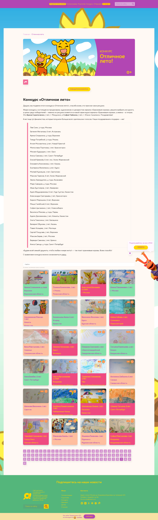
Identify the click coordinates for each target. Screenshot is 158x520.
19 (97, 451)
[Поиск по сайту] (123, 4)
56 (29, 459)
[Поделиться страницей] (25, 82)
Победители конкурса (79, 89)
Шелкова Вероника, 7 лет (35, 406)
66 (69, 459)
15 (81, 451)
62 (53, 459)
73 (97, 459)
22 (109, 451)
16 (85, 451)
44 (89, 455)
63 (57, 459)
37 (61, 455)
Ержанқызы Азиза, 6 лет (63, 317)
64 (61, 459)
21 (105, 451)
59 (41, 459)
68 (77, 459)
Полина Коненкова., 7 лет (64, 287)
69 (81, 459)
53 (125, 455)
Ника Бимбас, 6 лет (32, 376)
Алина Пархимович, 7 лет (121, 287)
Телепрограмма (72, 4)
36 (57, 455)
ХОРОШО (89, 516)
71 (89, 459)
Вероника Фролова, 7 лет (93, 317)
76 (109, 459)
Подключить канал (57, 4)
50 (113, 455)
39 (69, 455)
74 (101, 459)
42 (81, 455)
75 (105, 459)
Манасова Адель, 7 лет (63, 436)
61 (49, 459)
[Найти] (133, 4)
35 (53, 455)
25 (121, 451)
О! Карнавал (98, 4)
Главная (26, 34)
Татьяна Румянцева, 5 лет (121, 347)
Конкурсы (89, 4)
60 (45, 459)
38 (65, 455)
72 (93, 459)
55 (24, 459)
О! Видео (106, 4)
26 (125, 451)
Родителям (82, 4)
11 (65, 451)
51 (117, 455)
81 (129, 459)
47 (101, 455)
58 (37, 459)
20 (101, 451)
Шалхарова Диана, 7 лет (92, 406)
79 (121, 459)
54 (129, 455)
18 (93, 451)
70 (85, 459)
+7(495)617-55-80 (93, 497)
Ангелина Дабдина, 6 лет (121, 376)
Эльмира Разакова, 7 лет (92, 436)
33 (45, 455)
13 (73, 451)
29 (29, 455)
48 (105, 455)
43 (85, 455)
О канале (64, 507)
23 (113, 451)
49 (109, 455)
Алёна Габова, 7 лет (119, 317)
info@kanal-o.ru (90, 499)
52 (121, 455)
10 (61, 451)
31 (37, 455)
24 (117, 451)
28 (24, 455)
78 (117, 459)
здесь (63, 255)
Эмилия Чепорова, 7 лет (63, 347)
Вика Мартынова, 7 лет (34, 347)
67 (73, 459)
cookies (79, 517)
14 (77, 451)
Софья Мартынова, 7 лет (121, 436)
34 (49, 455)
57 (33, 459)
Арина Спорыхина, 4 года (35, 287)
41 (77, 455)
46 (97, 455)
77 (113, 459)
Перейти (140, 247)
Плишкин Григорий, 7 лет (93, 347)
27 (129, 451)
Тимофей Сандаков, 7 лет (35, 436)
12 (69, 451)
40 (73, 455)
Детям (63, 504)
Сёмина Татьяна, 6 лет (120, 406)
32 (41, 455)
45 (93, 455)
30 (33, 455)
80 (125, 459)
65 (65, 459)
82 (24, 463)
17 (89, 451)
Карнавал (64, 502)
